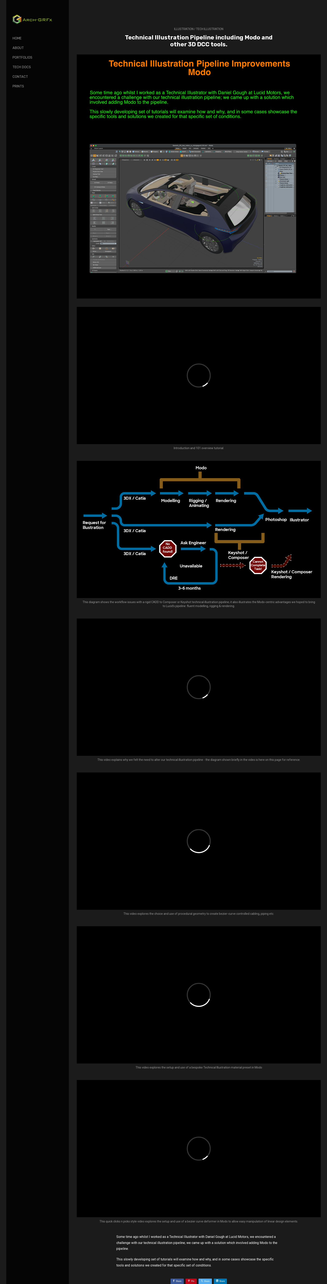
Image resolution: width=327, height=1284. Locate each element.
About (18, 48)
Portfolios (22, 57)
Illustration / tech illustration (198, 29)
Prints (18, 86)
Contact (20, 77)
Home (17, 38)
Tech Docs (22, 67)
